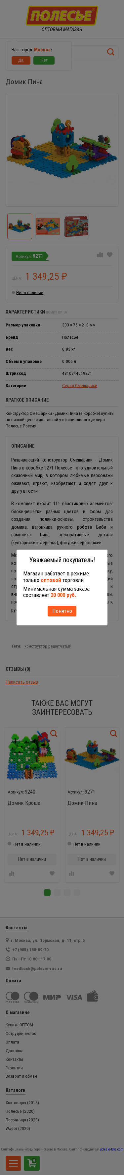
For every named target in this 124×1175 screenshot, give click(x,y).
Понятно (62, 611)
